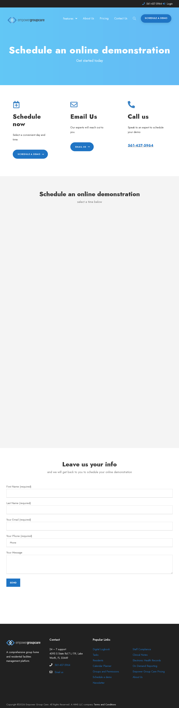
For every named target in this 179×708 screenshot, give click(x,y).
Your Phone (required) (89, 536)
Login (170, 4)
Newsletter (98, 678)
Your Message (89, 558)
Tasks (95, 650)
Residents (98, 656)
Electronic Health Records (146, 656)
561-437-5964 (154, 4)
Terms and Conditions (103, 700)
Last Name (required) (89, 503)
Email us (59, 667)
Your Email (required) (89, 519)
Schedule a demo (102, 672)
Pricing (104, 18)
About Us (89, 18)
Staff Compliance (142, 645)
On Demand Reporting (145, 661)
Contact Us (120, 18)
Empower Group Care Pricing (149, 667)
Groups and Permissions (106, 667)
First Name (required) (89, 486)
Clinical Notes (140, 650)
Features (69, 19)
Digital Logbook (101, 645)
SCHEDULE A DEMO (156, 18)
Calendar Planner (102, 661)
